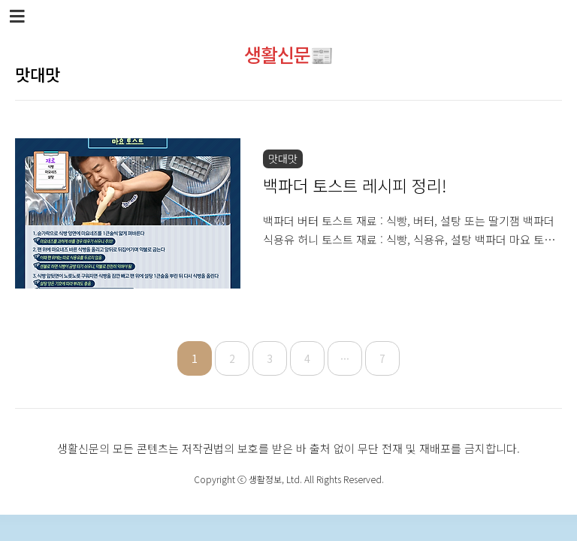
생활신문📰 (288, 54)
